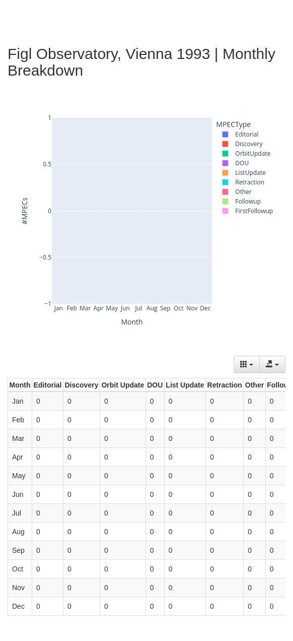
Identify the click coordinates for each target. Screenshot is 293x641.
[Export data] (272, 364)
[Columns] (247, 364)
